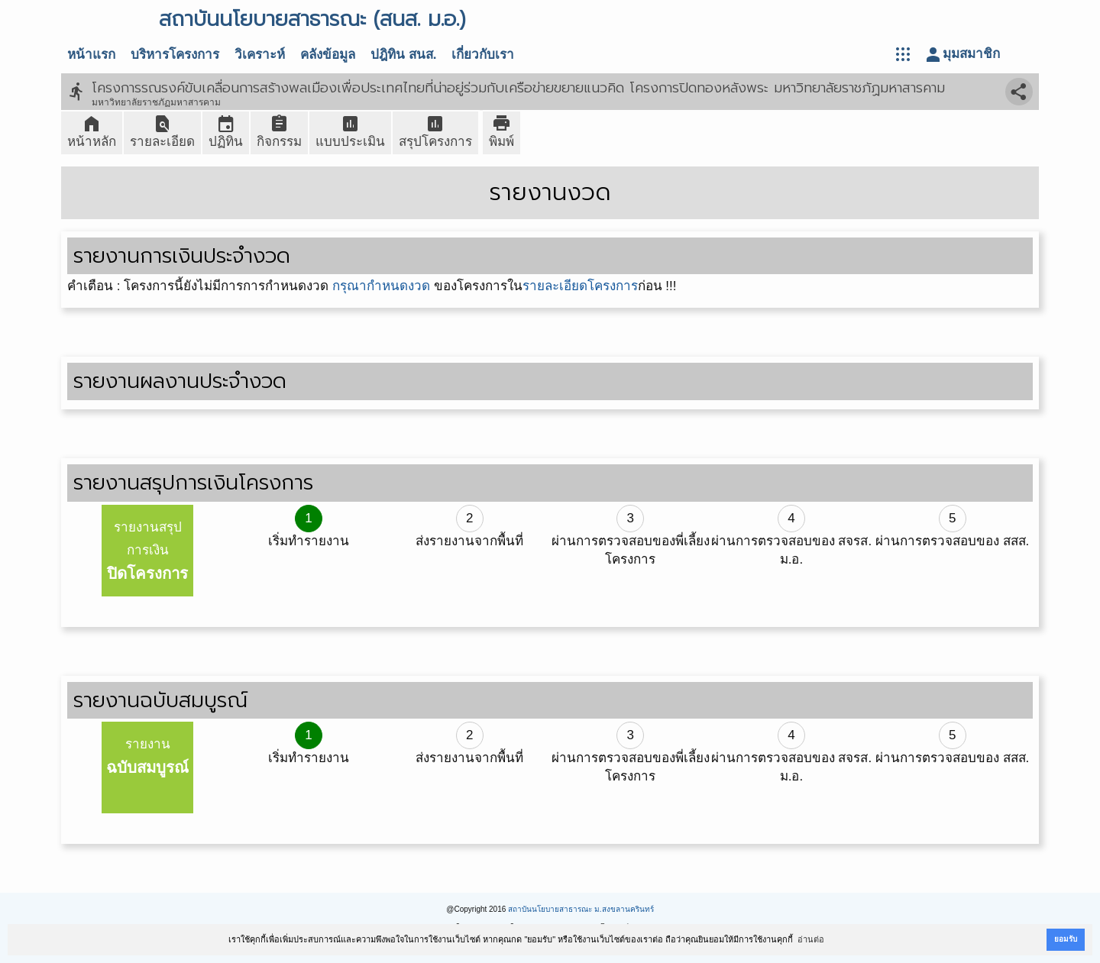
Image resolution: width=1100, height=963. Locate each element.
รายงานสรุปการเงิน (147, 551)
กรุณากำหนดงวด (381, 286)
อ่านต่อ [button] (811, 939)
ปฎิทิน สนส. (403, 54)
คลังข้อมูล (327, 54)
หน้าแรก (91, 54)
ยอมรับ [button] (1065, 939)
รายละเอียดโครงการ (580, 286)
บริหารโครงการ (175, 54)
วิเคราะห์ (260, 54)
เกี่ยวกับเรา (482, 54)
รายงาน (147, 756)
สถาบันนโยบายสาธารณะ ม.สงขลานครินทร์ (581, 909)
